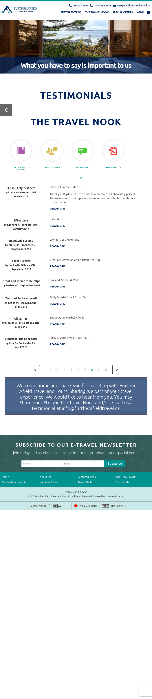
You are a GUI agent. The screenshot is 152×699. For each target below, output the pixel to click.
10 (106, 370)
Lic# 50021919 (118, 505)
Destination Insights (14, 482)
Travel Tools (85, 482)
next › (116, 369)
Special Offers (122, 12)
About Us (45, 477)
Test (6, 110)
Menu (140, 12)
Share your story (113, 167)
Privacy (83, 491)
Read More (57, 208)
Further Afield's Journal (21, 168)
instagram (54, 506)
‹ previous (35, 369)
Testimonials (82, 167)
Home (5, 477)
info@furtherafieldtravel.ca (133, 5)
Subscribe (115, 464)
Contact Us (122, 482)
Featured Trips (71, 12)
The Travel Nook (97, 12)
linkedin (59, 506)
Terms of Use (70, 491)
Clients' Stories (52, 167)
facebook (49, 506)
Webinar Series (49, 482)
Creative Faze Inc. (115, 496)
